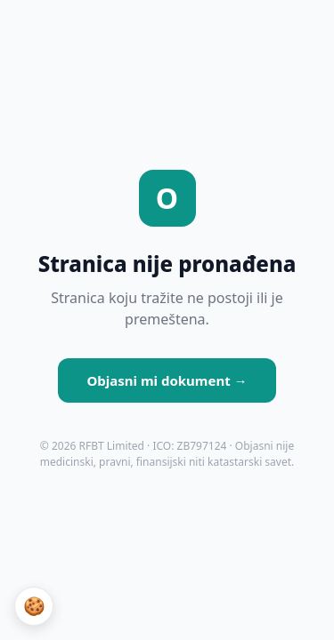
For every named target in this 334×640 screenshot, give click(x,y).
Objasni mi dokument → (166, 380)
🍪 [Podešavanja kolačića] (34, 606)
